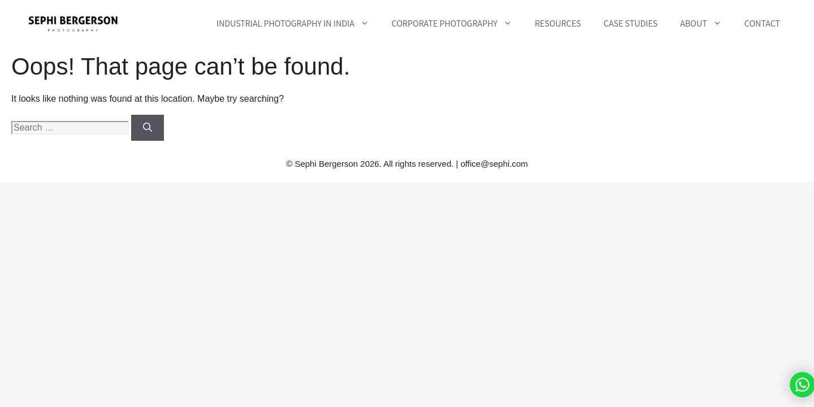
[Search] (147, 128)
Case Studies (631, 23)
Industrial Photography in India (298, 24)
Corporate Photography (457, 24)
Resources (558, 23)
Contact (762, 23)
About (706, 24)
